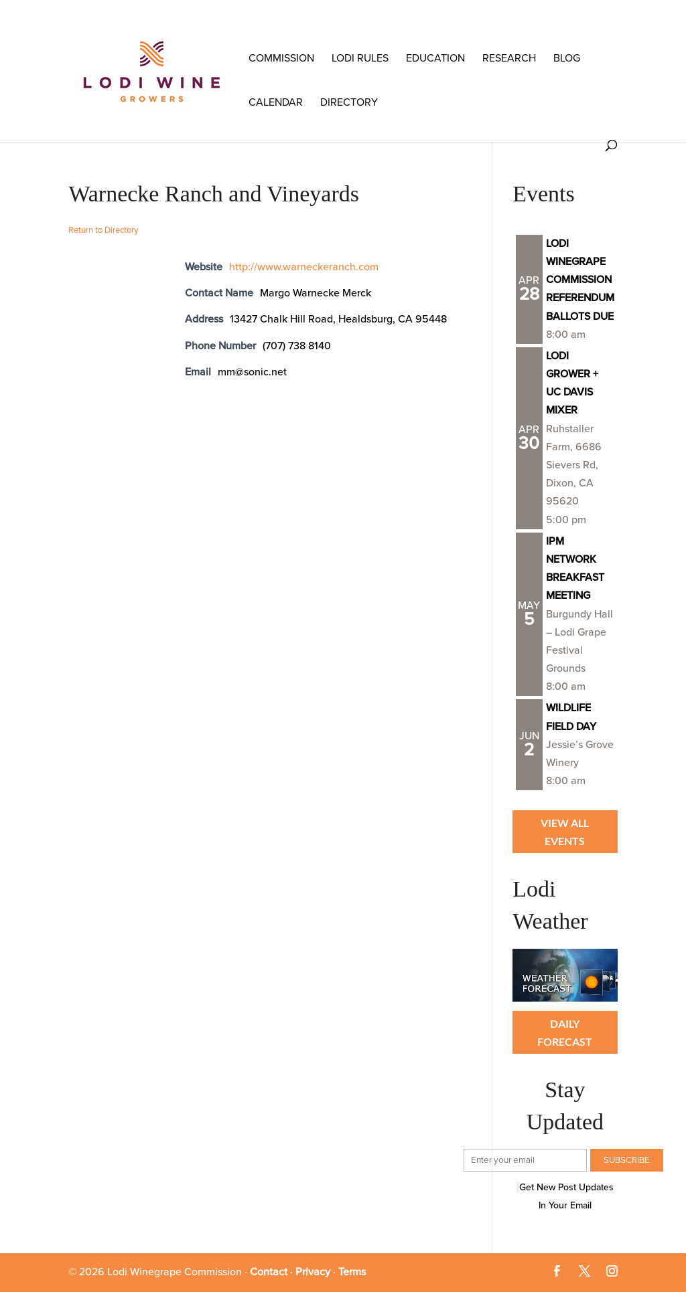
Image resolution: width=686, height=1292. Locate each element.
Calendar (276, 102)
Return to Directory (103, 230)
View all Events (565, 831)
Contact (268, 1272)
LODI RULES (360, 58)
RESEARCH (509, 58)
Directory (349, 102)
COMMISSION (281, 58)
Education (435, 58)
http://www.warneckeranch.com (304, 267)
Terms (352, 1272)
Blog (566, 58)
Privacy (312, 1272)
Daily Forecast (564, 1032)
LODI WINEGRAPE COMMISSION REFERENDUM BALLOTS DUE (580, 280)
